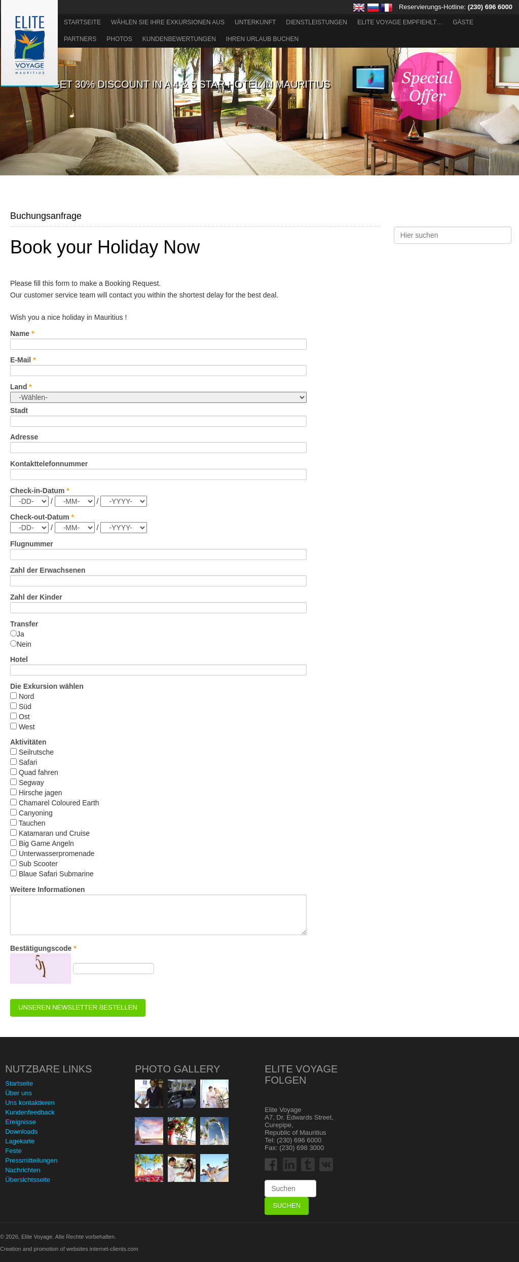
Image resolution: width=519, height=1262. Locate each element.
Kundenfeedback (30, 1112)
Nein (24, 644)
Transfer (24, 624)
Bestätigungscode (40, 948)
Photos (119, 39)
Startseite (82, 22)
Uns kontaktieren (30, 1102)
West (27, 727)
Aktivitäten (28, 742)
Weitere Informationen (47, 889)
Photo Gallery (177, 1068)
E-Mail (20, 360)
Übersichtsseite (27, 1179)
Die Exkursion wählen (48, 686)
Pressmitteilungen (31, 1160)
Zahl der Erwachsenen (48, 570)
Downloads (21, 1131)
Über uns (18, 1093)
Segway (31, 782)
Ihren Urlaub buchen (262, 39)
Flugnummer (31, 544)
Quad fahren (38, 772)
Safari (28, 762)
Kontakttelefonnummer (49, 464)
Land (18, 387)
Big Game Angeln (46, 843)
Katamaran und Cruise (54, 833)
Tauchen (32, 823)
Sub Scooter (38, 864)
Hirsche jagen (40, 793)
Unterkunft (255, 22)
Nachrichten (22, 1170)
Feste (13, 1151)
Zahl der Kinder (36, 597)
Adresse (24, 437)
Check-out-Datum (39, 517)
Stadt (19, 410)
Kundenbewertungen (179, 39)
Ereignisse (20, 1122)
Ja (20, 634)
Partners (80, 39)
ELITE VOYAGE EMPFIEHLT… (399, 22)
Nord (26, 696)
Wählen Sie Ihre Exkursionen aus (168, 22)
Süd (25, 706)
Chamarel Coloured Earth (59, 803)
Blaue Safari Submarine (56, 874)
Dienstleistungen (316, 22)
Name (19, 333)
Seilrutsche (36, 752)
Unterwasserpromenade (56, 853)
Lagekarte (19, 1141)
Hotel (19, 659)
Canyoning (36, 813)
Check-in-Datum (37, 491)
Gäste (463, 22)
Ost (24, 717)
